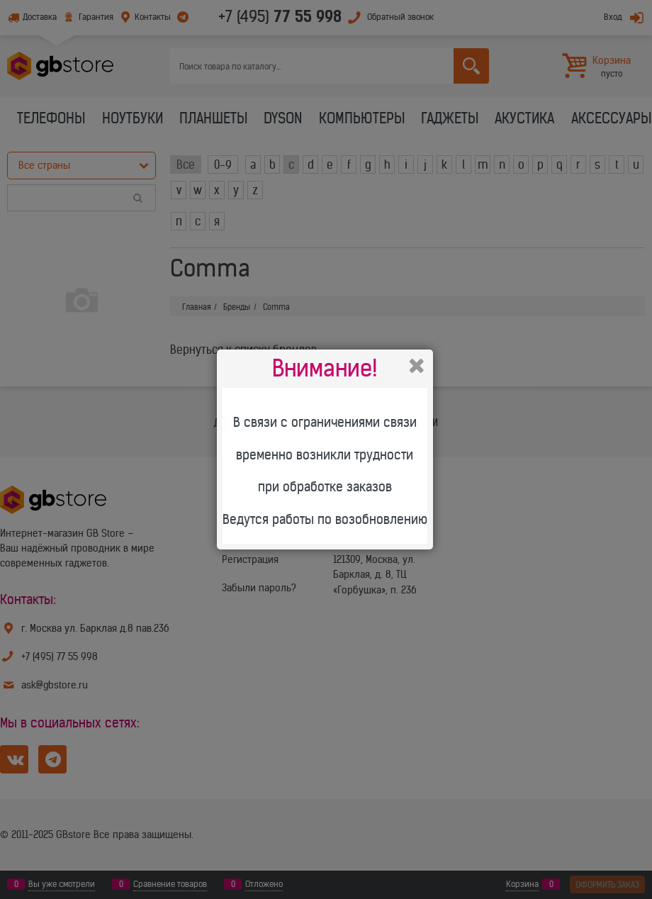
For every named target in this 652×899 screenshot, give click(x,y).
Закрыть (416, 365)
